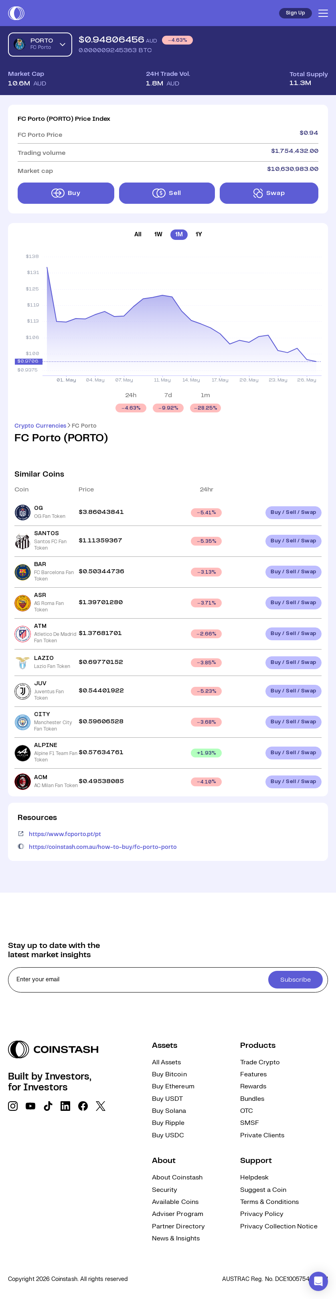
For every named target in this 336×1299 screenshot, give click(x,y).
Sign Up (295, 13)
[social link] (13, 1106)
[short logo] (16, 13)
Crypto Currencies (40, 426)
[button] (318, 1281)
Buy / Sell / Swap (293, 512)
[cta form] (168, 980)
